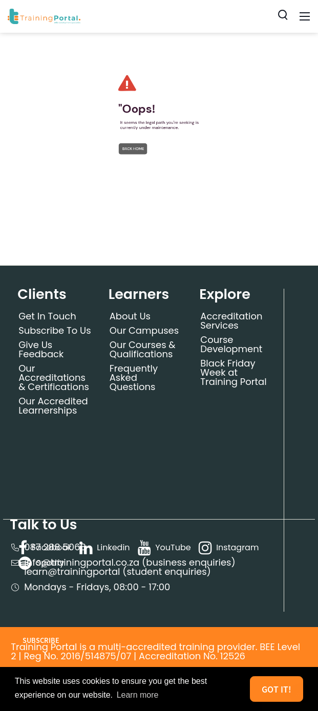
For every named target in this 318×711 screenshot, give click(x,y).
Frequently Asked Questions (134, 377)
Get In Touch (47, 316)
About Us (130, 316)
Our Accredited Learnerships (53, 406)
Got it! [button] (276, 689)
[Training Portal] (44, 15)
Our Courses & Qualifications (143, 349)
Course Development (231, 344)
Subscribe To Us (54, 330)
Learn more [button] (138, 695)
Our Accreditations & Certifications (53, 377)
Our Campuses (144, 330)
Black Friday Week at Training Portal (233, 372)
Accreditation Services (231, 321)
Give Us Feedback (40, 349)
